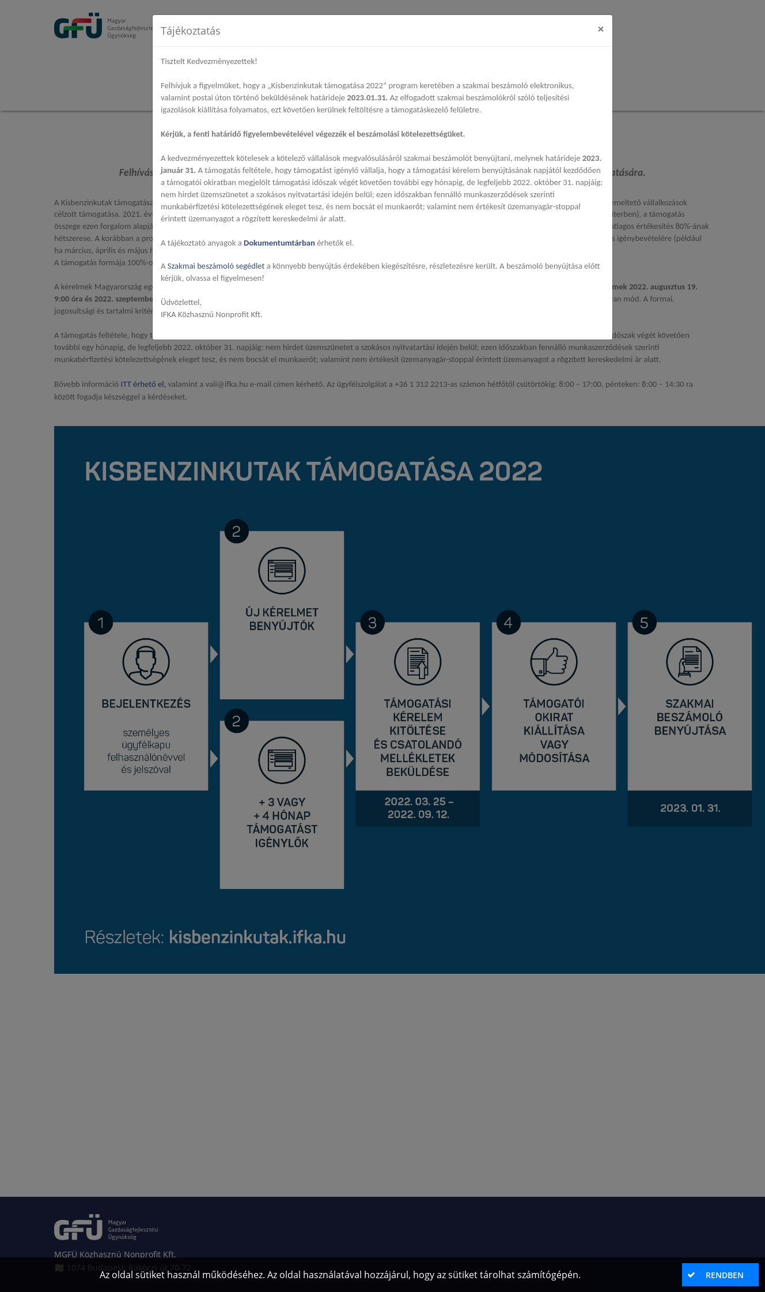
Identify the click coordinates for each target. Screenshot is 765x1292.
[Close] (600, 29)
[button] (720, 1274)
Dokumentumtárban (279, 243)
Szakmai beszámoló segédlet (217, 266)
